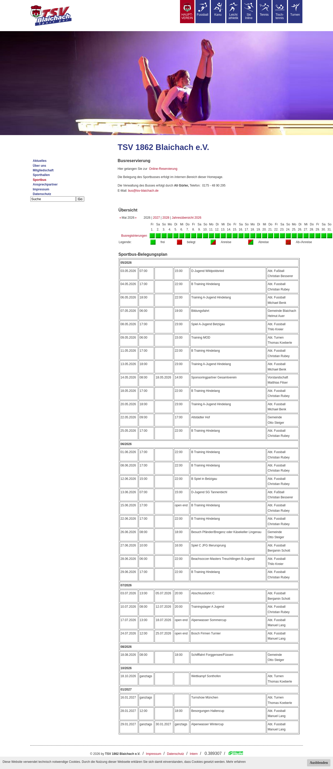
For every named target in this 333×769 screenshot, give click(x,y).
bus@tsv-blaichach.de (143, 190)
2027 (156, 217)
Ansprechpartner (45, 184)
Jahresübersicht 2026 (186, 217)
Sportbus (40, 180)
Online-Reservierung (163, 169)
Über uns (39, 165)
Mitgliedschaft (43, 170)
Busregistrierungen (134, 235)
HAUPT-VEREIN (187, 11)
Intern (194, 754)
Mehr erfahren (236, 762)
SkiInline (249, 11)
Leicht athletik (233, 11)
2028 (166, 217)
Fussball (202, 9)
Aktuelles (40, 161)
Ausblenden (319, 763)
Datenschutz (42, 194)
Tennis (264, 9)
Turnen (295, 9)
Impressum (41, 189)
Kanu (218, 9)
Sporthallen (41, 175)
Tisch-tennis (279, 11)
